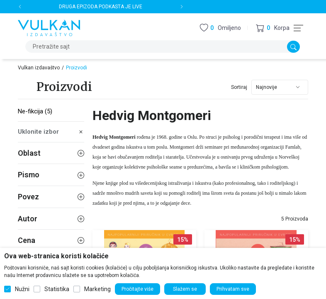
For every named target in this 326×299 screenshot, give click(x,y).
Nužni (22, 289)
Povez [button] (51, 196)
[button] (273, 28)
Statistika (56, 289)
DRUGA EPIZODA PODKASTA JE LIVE (101, 7)
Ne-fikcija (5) (35, 111)
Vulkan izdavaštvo (39, 68)
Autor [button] (51, 218)
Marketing (97, 289)
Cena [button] (51, 240)
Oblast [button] (51, 153)
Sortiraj (239, 87)
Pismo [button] (51, 174)
